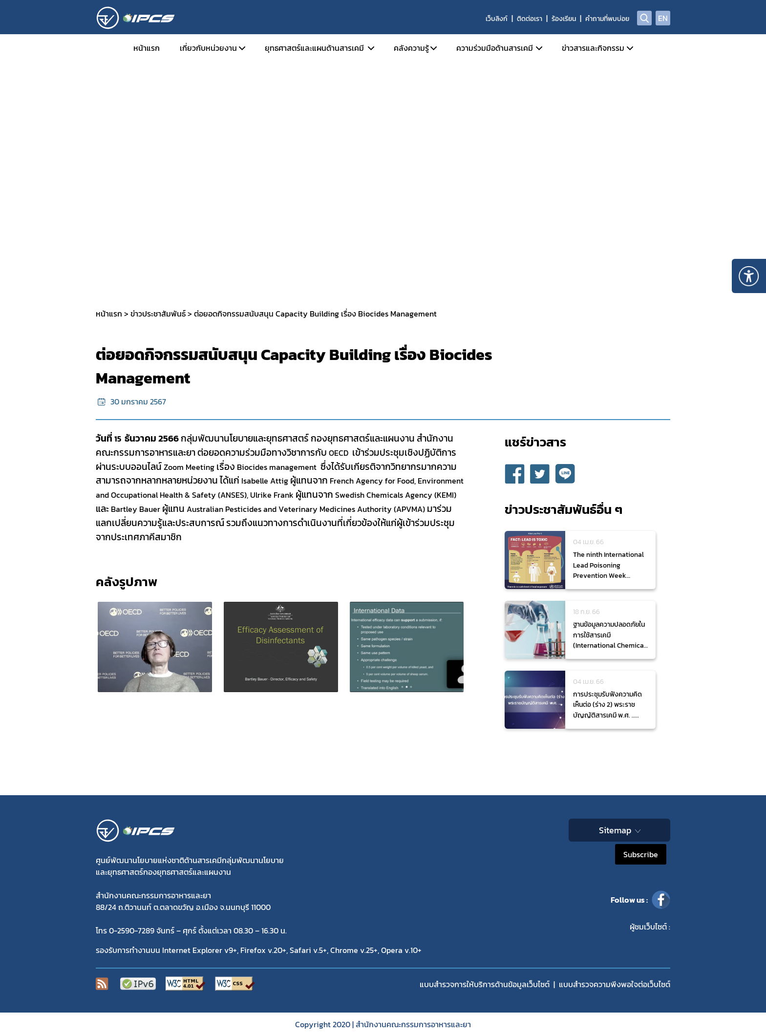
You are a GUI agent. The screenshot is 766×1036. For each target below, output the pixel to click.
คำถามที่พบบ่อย (607, 19)
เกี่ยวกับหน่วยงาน (208, 48)
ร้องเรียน (564, 19)
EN (663, 18)
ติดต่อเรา (529, 19)
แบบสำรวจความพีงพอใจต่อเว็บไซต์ (614, 984)
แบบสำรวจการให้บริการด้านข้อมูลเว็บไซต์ (485, 984)
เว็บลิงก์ (497, 19)
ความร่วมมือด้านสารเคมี (494, 48)
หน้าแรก (146, 48)
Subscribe (640, 854)
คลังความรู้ (411, 48)
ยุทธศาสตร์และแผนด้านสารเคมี (314, 48)
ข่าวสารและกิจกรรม (593, 48)
